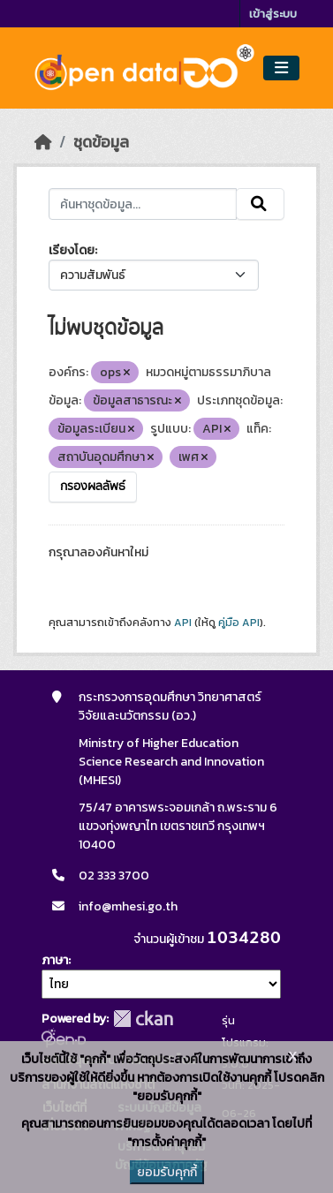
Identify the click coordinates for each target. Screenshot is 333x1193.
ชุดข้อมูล (101, 142)
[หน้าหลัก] (43, 142)
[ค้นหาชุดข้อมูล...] (143, 204)
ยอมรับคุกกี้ (167, 1172)
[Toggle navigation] (281, 68)
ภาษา (55, 960)
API (183, 622)
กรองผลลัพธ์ (92, 486)
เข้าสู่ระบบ (273, 13)
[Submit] (260, 204)
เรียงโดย (72, 250)
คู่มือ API (239, 622)
